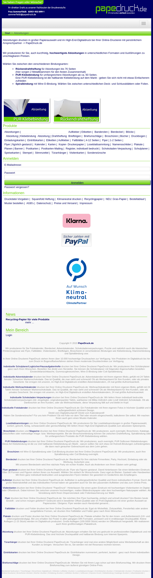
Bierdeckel (117, 131)
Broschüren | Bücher (116, 136)
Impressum (86, 203)
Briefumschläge (93, 136)
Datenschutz (44, 203)
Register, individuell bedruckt (82, 148)
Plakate (138, 144)
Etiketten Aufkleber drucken (64, 571)
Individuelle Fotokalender (15, 407)
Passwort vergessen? (16, 187)
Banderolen (101, 131)
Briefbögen (74, 136)
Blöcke (130, 131)
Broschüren (9, 431)
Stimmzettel (42, 152)
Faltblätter (10, 508)
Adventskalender (137, 573)
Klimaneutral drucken (69, 199)
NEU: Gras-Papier (116, 199)
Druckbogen (138, 136)
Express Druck (95, 573)
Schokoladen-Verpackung (116, 148)
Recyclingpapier (93, 199)
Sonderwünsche (96, 152)
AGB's (29, 203)
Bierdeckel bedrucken (10, 571)
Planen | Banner (13, 148)
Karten (52, 144)
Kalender (40, 144)
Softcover (84, 573)
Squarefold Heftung (43, 199)
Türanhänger (59, 152)
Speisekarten (12, 152)
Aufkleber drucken (72, 573)
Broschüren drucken (25, 573)
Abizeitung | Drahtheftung (52, 136)
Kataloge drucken (122, 573)
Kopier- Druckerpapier (71, 144)
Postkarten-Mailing (52, 148)
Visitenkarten (76, 152)
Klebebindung (108, 573)
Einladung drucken (55, 573)
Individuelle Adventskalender (18, 376)
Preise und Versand (65, 203)
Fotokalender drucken (123, 571)
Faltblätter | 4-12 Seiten (85, 140)
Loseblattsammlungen (17, 423)
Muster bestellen (13, 203)
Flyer (7, 498)
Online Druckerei (8, 573)
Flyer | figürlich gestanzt (18, 144)
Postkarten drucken (141, 571)
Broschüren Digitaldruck (41, 571)
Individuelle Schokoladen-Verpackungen (30, 397)
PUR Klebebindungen (16, 441)
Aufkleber (7, 480)
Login (9, 335)
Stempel (27, 152)
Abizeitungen (11, 131)
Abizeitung (7, 531)
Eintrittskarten (35, 140)
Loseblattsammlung (98, 144)
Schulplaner (141, 148)
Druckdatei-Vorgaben (16, 199)
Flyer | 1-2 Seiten (112, 140)
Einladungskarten (14, 140)
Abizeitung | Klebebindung (21, 136)
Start (7, 33)
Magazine (34, 431)
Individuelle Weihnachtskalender (19, 387)
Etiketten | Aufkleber (57, 140)
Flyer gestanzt (10, 469)
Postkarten (32, 148)
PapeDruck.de (86, 343)
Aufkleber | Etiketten (79, 131)
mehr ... (29, 322)
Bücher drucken (40, 573)
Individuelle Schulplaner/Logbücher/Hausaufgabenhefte (32, 366)
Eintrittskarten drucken (104, 571)
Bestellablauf (137, 199)
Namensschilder (121, 144)
